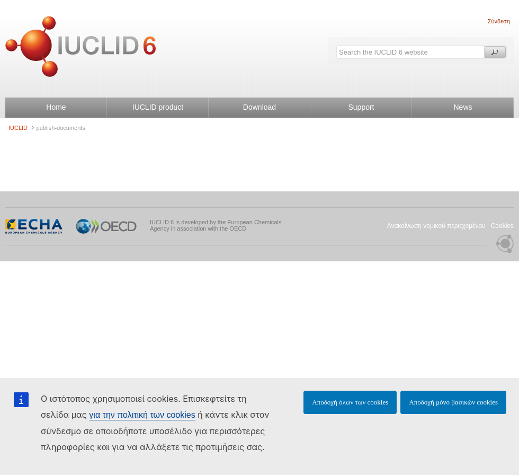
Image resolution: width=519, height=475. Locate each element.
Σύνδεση (499, 21)
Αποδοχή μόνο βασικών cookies (453, 402)
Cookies (502, 226)
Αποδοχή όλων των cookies (350, 402)
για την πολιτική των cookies (142, 414)
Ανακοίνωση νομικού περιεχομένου (436, 226)
